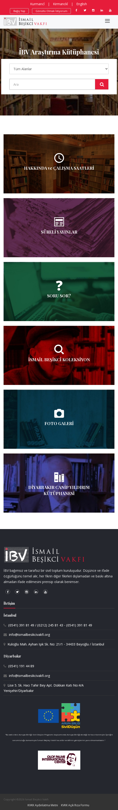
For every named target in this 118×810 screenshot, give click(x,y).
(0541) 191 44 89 (21, 666)
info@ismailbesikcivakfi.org (29, 634)
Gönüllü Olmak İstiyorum (51, 11)
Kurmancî (37, 4)
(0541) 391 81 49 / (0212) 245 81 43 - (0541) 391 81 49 (50, 625)
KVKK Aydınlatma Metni (43, 805)
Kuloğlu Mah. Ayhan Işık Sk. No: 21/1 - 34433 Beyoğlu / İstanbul (56, 644)
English (81, 4)
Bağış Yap (19, 11)
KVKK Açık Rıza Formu (75, 805)
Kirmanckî (60, 4)
